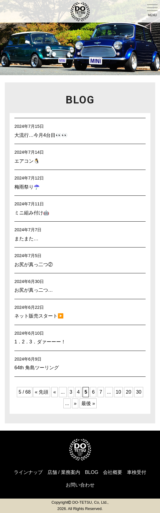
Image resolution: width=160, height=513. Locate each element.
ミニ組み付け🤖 (31, 212)
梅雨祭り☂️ (27, 186)
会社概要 (112, 472)
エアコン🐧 (27, 161)
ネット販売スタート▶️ (39, 315)
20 (128, 392)
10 (118, 392)
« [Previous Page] (54, 392)
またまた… (26, 238)
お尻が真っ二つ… (33, 290)
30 (138, 392)
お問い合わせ (80, 484)
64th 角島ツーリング (36, 367)
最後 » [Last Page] (88, 403)
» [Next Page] (75, 403)
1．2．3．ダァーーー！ (40, 341)
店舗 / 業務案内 (63, 472)
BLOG (91, 472)
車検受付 (136, 472)
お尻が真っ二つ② (33, 264)
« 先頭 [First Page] (41, 392)
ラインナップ (28, 472)
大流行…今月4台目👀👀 (41, 135)
